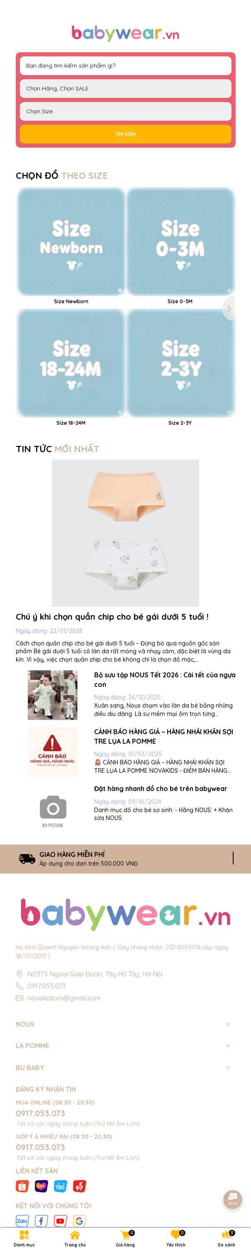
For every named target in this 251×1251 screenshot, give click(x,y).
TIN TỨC (57, 449)
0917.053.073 (46, 986)
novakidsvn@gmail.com (63, 998)
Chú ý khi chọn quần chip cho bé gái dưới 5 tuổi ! (112, 616)
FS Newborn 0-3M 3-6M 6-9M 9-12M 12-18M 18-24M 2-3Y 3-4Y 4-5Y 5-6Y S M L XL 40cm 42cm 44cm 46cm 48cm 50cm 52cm (126, 111)
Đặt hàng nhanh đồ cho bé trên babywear (160, 788)
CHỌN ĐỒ (62, 175)
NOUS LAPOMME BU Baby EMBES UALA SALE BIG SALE (126, 88)
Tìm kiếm (125, 134)
